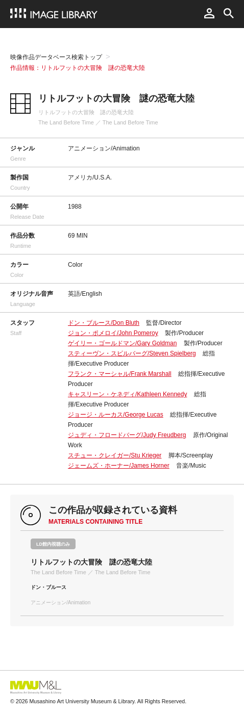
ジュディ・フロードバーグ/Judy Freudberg (127, 435)
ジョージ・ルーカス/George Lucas (115, 414)
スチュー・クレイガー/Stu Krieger (114, 455)
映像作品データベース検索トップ (56, 57)
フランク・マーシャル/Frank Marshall (120, 373)
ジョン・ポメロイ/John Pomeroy (113, 333)
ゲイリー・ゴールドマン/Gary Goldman (122, 343)
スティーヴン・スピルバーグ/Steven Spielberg (132, 353)
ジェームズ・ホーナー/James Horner (118, 465)
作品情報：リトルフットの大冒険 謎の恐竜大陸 (77, 67)
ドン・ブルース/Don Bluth (103, 322)
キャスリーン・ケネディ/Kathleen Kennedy (127, 394)
